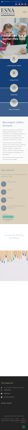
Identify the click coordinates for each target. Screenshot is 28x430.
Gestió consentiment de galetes (23, 420)
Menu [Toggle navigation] (24, 12)
